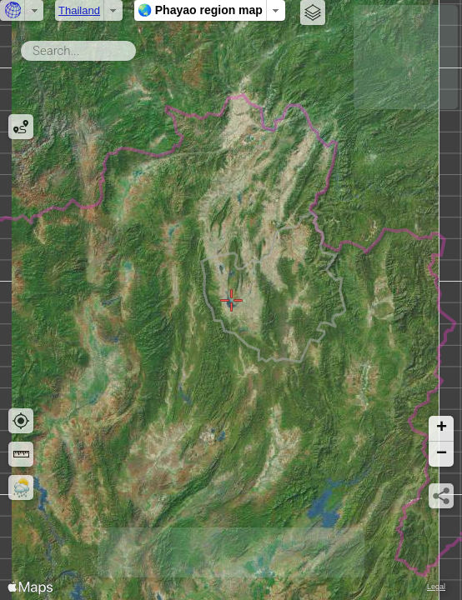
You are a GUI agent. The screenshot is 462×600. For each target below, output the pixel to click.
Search (138, 47)
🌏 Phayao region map (200, 10)
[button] (441, 429)
